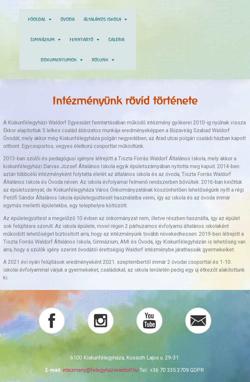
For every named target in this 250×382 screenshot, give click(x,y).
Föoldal (39, 19)
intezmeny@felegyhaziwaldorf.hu (100, 370)
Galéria (116, 39)
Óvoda (68, 19)
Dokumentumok (62, 60)
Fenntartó (84, 39)
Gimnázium (46, 39)
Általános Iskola (105, 19)
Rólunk (103, 60)
